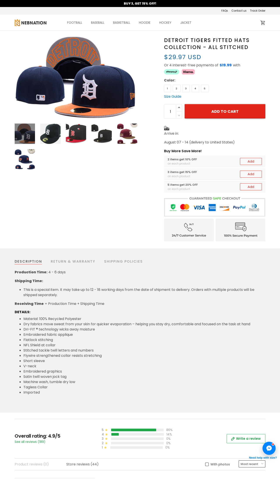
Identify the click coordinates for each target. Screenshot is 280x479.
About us (86, 453)
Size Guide (172, 96)
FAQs (224, 10)
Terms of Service (93, 460)
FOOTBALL (74, 22)
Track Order (257, 10)
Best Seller (216, 460)
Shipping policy (92, 473)
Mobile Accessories (223, 466)
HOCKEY (165, 22)
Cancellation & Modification (166, 466)
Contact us (239, 10)
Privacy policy (91, 466)
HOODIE (144, 22)
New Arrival (216, 453)
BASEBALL (97, 22)
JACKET (185, 22)
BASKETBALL (121, 22)
